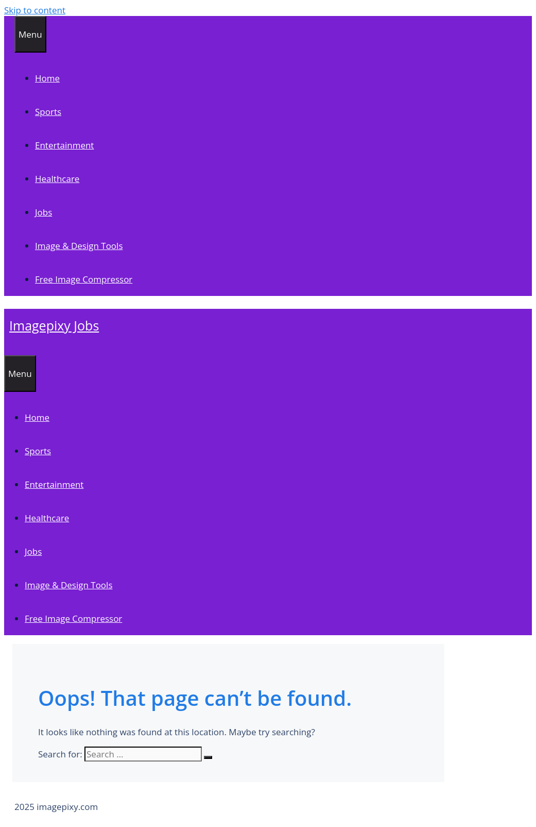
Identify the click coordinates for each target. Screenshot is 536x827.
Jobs (43, 212)
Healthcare (57, 179)
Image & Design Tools (79, 246)
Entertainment (64, 145)
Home (47, 78)
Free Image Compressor (83, 279)
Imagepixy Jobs (54, 325)
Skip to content (34, 10)
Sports (48, 112)
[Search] (208, 757)
